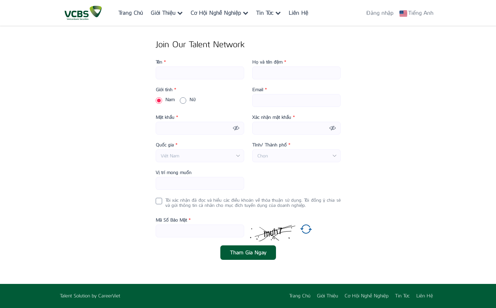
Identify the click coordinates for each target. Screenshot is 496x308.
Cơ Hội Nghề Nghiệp (219, 13)
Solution (83, 296)
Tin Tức (268, 13)
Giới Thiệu (167, 13)
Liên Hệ (298, 13)
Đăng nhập (379, 13)
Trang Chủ (130, 13)
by (95, 296)
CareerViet (109, 296)
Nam (165, 99)
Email (259, 89)
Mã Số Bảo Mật (173, 220)
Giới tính (166, 89)
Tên (161, 62)
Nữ (188, 99)
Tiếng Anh (420, 13)
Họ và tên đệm (269, 62)
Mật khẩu (167, 117)
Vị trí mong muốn (173, 172)
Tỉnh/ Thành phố (271, 145)
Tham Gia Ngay (248, 253)
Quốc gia (167, 145)
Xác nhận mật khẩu (273, 117)
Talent (67, 296)
